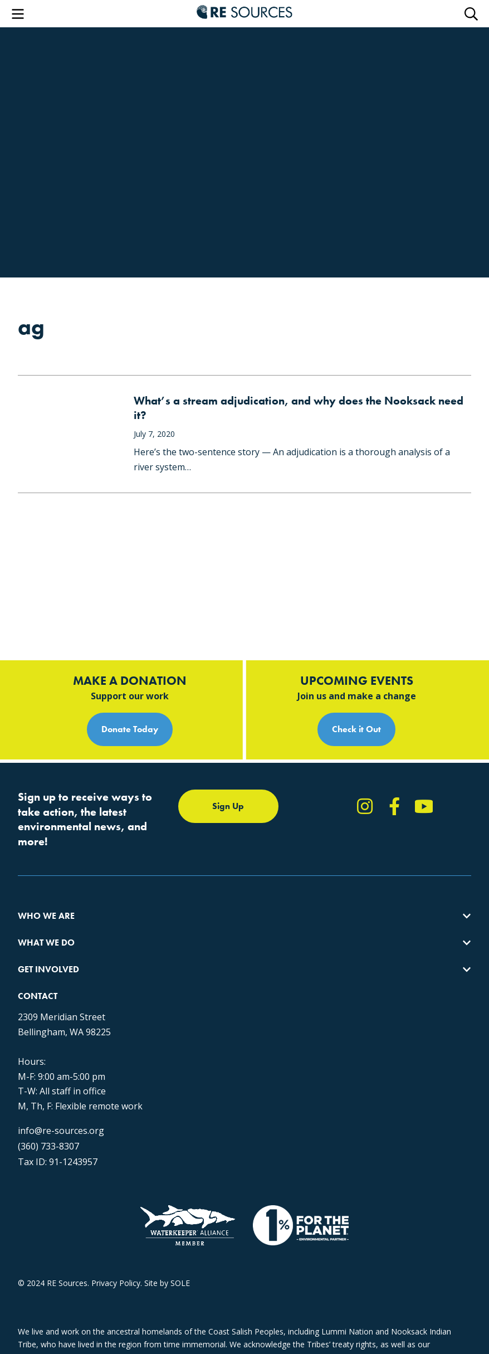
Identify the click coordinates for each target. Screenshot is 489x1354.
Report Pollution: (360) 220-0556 (370, 868)
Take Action (333, 847)
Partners (33, 928)
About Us (34, 847)
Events (324, 908)
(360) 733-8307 (48, 1119)
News (322, 888)
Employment (40, 908)
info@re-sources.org (61, 1104)
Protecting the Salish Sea (205, 847)
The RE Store (184, 928)
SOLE (180, 1283)
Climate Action (186, 868)
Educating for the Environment (215, 888)
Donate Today (129, 646)
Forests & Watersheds (200, 908)
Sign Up (228, 723)
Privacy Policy (115, 1283)
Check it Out (356, 646)
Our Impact (38, 868)
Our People (38, 888)
